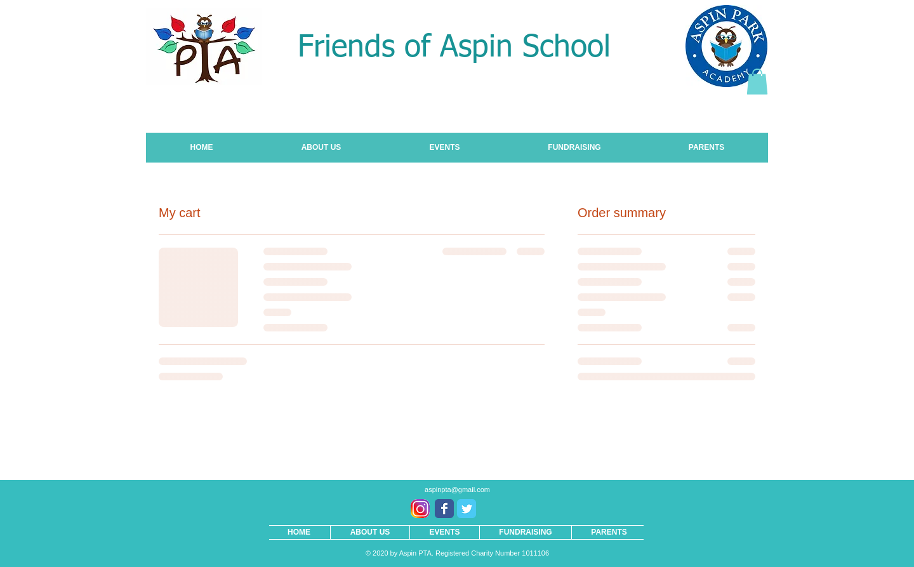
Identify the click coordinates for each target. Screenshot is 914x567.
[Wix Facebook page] (444, 508)
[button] (757, 82)
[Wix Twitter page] (466, 508)
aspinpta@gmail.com (457, 489)
